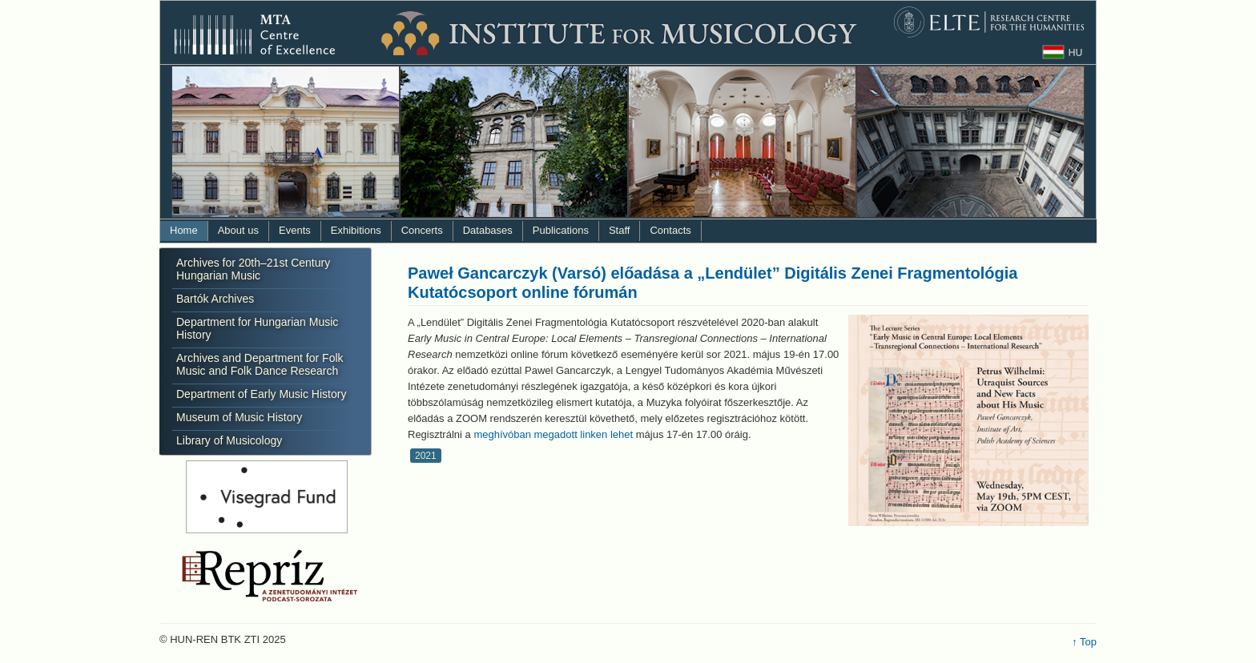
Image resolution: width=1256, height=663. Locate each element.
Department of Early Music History (261, 394)
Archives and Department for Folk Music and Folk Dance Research (260, 364)
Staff (619, 230)
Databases (488, 230)
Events (295, 230)
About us (238, 230)
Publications (561, 230)
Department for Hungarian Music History (257, 328)
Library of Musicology (229, 440)
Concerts (422, 230)
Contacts (670, 230)
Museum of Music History (239, 417)
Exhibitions (356, 230)
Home (184, 230)
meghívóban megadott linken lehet (553, 434)
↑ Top (1084, 642)
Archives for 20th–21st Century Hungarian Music (253, 269)
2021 (426, 455)
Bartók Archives (215, 298)
